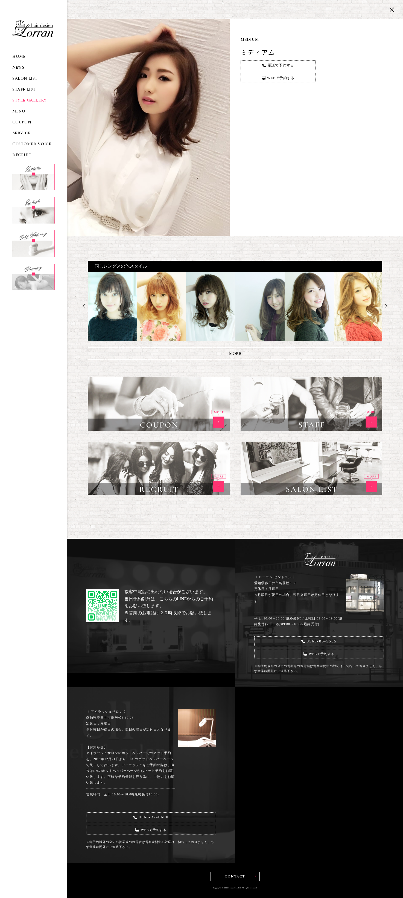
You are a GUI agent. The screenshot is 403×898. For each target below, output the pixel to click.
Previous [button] (83, 306)
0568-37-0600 (154, 817)
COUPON (21, 122)
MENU (18, 111)
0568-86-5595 (322, 641)
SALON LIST (25, 78)
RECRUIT (21, 155)
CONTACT (235, 876)
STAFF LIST (24, 89)
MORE (235, 353)
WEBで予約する (280, 78)
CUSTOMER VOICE (31, 144)
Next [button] (386, 306)
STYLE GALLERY (29, 100)
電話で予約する (281, 65)
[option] (112, 306)
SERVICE (21, 133)
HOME (18, 56)
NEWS (18, 67)
